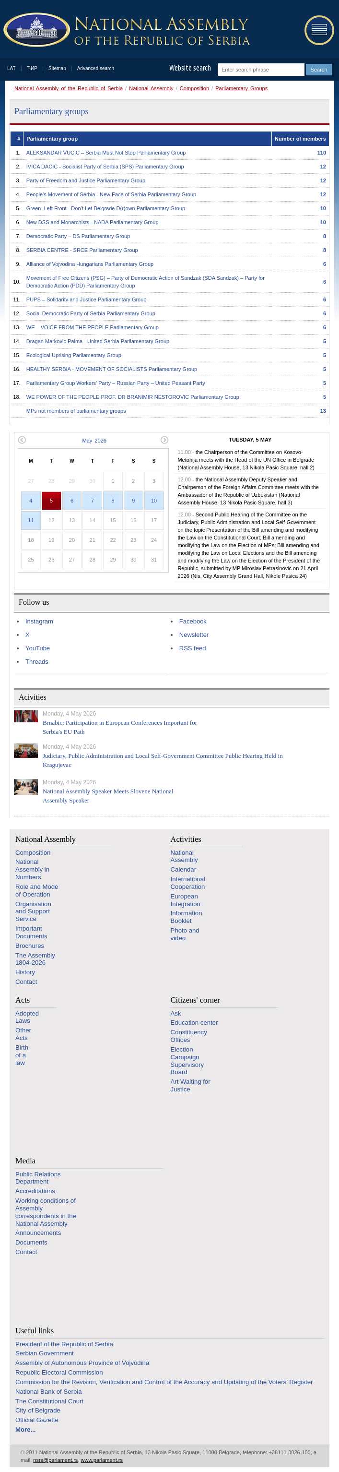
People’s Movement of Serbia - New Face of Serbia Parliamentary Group (111, 194)
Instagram (39, 621)
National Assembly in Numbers (32, 869)
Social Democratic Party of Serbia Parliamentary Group (90, 313)
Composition (194, 88)
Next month (165, 440)
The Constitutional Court (49, 1401)
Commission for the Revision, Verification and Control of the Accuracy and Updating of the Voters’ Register (164, 1382)
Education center (194, 1022)
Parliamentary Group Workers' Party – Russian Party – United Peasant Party (115, 383)
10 (154, 500)
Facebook (193, 621)
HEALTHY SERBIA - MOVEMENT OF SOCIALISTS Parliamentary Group (111, 369)
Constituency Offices (189, 1036)
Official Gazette (36, 1420)
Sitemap (57, 68)
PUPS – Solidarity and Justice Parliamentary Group (86, 299)
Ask (176, 1013)
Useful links (34, 1330)
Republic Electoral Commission (59, 1372)
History (25, 972)
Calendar (184, 869)
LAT (11, 68)
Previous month (22, 440)
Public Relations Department (38, 1178)
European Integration (185, 900)
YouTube (37, 648)
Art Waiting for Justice (190, 1085)
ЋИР (32, 68)
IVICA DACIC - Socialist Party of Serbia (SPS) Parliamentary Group (105, 166)
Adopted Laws (27, 1017)
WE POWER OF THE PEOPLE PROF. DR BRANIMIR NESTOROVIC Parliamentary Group (132, 397)
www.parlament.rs (102, 1460)
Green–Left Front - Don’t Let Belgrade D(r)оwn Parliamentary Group (105, 208)
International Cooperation (188, 882)
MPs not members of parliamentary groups (76, 411)
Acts (22, 1000)
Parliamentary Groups (241, 88)
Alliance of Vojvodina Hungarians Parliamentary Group (89, 264)
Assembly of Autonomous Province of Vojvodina (82, 1362)
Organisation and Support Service (33, 911)
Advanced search (95, 68)
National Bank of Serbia (48, 1391)
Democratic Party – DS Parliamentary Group (78, 236)
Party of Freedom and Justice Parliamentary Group (85, 180)
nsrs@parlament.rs (55, 1460)
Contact (26, 981)
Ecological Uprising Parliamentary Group (73, 355)
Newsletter (194, 634)
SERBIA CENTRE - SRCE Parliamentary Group (82, 250)
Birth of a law (21, 1055)
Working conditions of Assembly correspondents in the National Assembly (45, 1212)
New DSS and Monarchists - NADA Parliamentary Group (92, 222)
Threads (36, 661)
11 (31, 520)
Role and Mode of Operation (36, 890)
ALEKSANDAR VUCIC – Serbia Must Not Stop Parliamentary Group (106, 153)
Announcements (38, 1232)
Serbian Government (44, 1353)
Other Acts (23, 1034)
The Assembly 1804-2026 (35, 959)
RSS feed (192, 648)
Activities (186, 839)
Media (25, 1160)
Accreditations (35, 1191)
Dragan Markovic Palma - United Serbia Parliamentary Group (97, 341)
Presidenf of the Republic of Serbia (64, 1344)
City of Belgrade (37, 1410)
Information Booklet (186, 917)
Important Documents (31, 932)
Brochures (29, 945)
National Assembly (151, 88)
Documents (31, 1242)
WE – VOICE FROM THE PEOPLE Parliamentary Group (92, 327)
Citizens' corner (195, 1000)
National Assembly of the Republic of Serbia (68, 88)
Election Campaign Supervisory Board (187, 1061)
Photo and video (185, 934)
